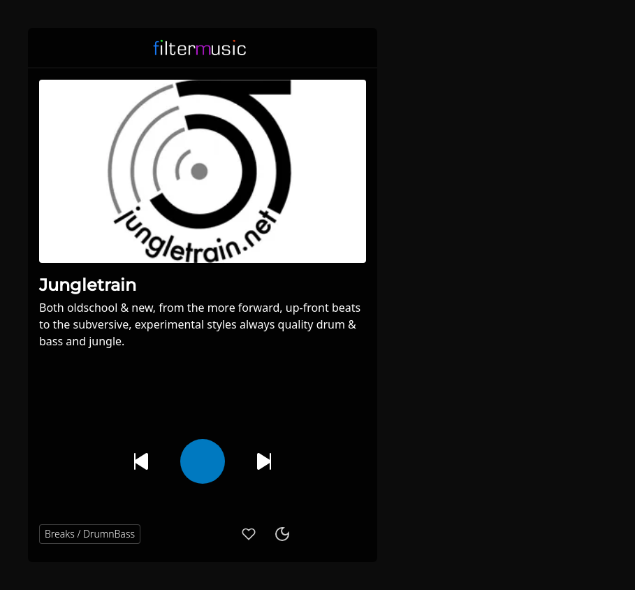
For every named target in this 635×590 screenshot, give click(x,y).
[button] (357, 47)
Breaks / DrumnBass (90, 533)
